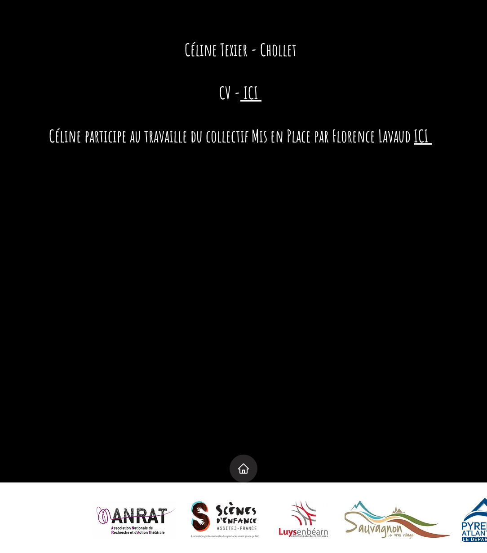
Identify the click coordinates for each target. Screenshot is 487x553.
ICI (250, 92)
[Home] (243, 468)
